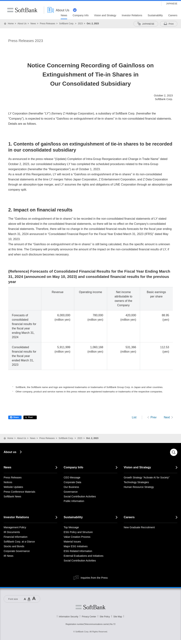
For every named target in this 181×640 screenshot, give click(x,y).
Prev (153, 417)
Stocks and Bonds (14, 546)
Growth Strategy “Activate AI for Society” (147, 477)
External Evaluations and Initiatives (83, 555)
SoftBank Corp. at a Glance (19, 541)
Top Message (71, 527)
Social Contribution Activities (80, 496)
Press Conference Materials (19, 491)
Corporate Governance (17, 551)
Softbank (90, 607)
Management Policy (15, 527)
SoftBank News (12, 496)
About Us (22, 23)
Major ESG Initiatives (76, 546)
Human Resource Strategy (139, 487)
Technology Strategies (136, 482)
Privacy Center (89, 616)
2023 (80, 23)
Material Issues (72, 541)
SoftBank (22, 10)
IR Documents (12, 532)
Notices (8, 482)
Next (167, 417)
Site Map (117, 616)
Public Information (74, 501)
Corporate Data (72, 482)
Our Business (71, 487)
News (33, 23)
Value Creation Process (77, 536)
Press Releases (47, 23)
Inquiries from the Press (94, 577)
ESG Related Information (78, 551)
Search (173, 452)
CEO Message (72, 477)
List (134, 417)
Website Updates (13, 487)
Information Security (68, 616)
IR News (8, 555)
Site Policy (105, 616)
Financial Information (15, 536)
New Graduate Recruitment (139, 527)
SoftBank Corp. (66, 23)
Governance (71, 491)
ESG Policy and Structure (78, 532)
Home (11, 23)
